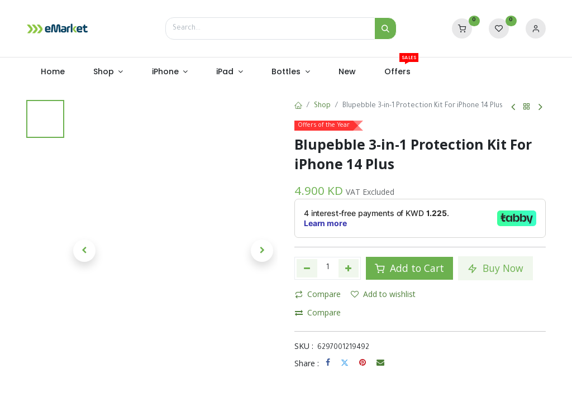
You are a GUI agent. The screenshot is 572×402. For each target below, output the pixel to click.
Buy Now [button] (495, 268)
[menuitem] (52, 72)
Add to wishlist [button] (383, 294)
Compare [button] (318, 294)
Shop (322, 106)
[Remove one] (307, 268)
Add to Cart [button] (409, 268)
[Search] (385, 28)
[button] (84, 250)
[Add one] (349, 268)
